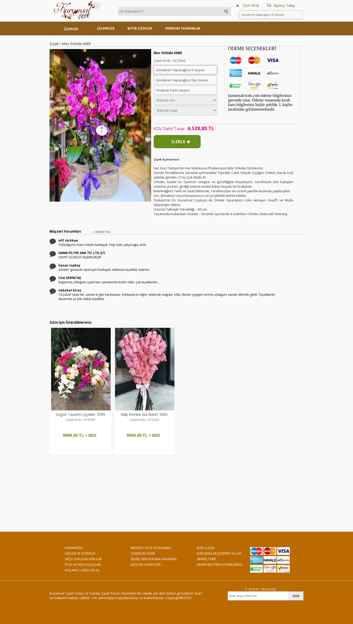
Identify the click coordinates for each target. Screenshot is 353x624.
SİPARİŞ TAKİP (206, 559)
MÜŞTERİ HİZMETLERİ (146, 564)
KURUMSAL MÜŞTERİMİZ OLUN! (219, 553)
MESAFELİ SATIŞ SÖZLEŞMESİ (150, 548)
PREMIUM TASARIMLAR (182, 28)
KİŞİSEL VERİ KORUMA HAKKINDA (154, 559)
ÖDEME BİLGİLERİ (143, 553)
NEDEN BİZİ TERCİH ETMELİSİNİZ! (220, 564)
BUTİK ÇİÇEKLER (139, 28)
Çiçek (54, 43)
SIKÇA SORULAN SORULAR (83, 559)
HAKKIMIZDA (74, 548)
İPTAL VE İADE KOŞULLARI (83, 564)
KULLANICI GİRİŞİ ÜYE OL (82, 570)
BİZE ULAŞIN (206, 548)
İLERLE (180, 141)
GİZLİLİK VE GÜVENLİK (80, 553)
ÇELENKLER (106, 28)
